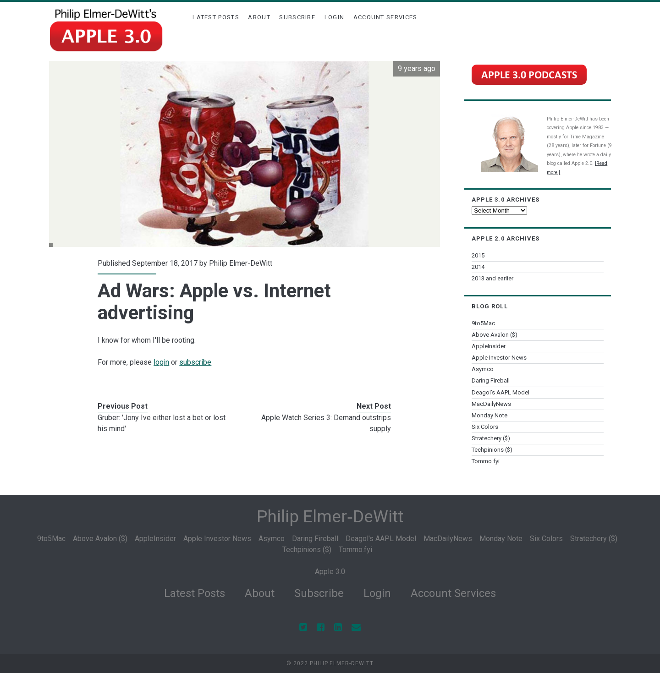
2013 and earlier (492, 278)
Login (334, 17)
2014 (478, 266)
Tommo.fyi (486, 461)
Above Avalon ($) (494, 334)
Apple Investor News (499, 357)
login (161, 362)
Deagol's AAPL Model (500, 392)
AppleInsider (489, 346)
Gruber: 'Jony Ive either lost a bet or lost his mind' (162, 423)
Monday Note (489, 415)
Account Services (385, 17)
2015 (478, 255)
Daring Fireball (491, 380)
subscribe (195, 362)
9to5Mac (483, 323)
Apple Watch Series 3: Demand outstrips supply (326, 423)
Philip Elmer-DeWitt (240, 263)
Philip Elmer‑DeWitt (330, 516)
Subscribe (297, 17)
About (259, 17)
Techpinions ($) (492, 449)
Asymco (483, 369)
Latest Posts (215, 17)
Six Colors (485, 426)
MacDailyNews (491, 403)
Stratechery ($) (491, 438)
